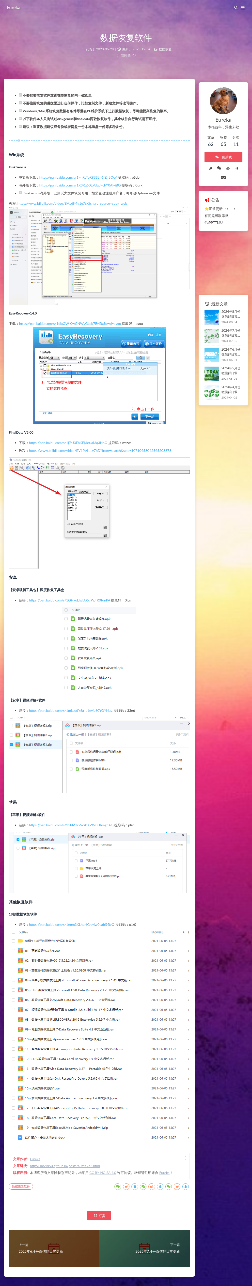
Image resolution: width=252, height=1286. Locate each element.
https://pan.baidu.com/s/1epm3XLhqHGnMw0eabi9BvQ (76, 903)
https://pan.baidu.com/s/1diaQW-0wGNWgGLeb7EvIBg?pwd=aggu (75, 322)
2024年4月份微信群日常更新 (225, 369)
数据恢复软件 (25, 1150)
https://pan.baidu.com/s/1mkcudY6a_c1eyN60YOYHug (75, 704)
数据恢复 (165, 49)
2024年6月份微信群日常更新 (225, 331)
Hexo (118, 1273)
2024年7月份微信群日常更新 (225, 312)
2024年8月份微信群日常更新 (225, 293)
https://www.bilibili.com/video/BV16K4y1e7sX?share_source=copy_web (77, 213)
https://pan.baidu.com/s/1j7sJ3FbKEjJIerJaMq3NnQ (73, 441)
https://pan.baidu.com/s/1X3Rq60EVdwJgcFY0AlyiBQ (85, 195)
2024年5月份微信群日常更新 (225, 350)
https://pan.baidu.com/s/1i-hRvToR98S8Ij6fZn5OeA (83, 187)
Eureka (16, 7)
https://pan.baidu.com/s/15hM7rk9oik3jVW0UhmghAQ (76, 810)
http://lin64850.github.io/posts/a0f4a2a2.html (70, 1122)
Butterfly (139, 1273)
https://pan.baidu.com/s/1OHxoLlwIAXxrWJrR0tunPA (74, 594)
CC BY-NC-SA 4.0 (107, 1129)
